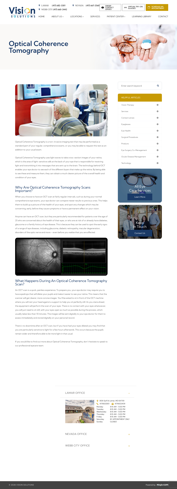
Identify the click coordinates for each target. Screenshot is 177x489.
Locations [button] (77, 16)
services (125, 111)
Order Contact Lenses (109, 7)
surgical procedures (130, 138)
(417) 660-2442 (54, 9)
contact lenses (128, 118)
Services (95, 16)
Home (41, 16)
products (125, 145)
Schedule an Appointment (157, 7)
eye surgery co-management (135, 151)
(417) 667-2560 (87, 5)
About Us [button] (57, 16)
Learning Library (141, 16)
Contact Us (140, 235)
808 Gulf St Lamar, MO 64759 (110, 401)
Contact (163, 16)
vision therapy (128, 105)
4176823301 (104, 404)
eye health (126, 131)
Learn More (139, 199)
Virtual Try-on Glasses (135, 7)
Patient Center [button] (116, 16)
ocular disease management (134, 158)
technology (126, 165)
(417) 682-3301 (53, 5)
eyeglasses (126, 125)
